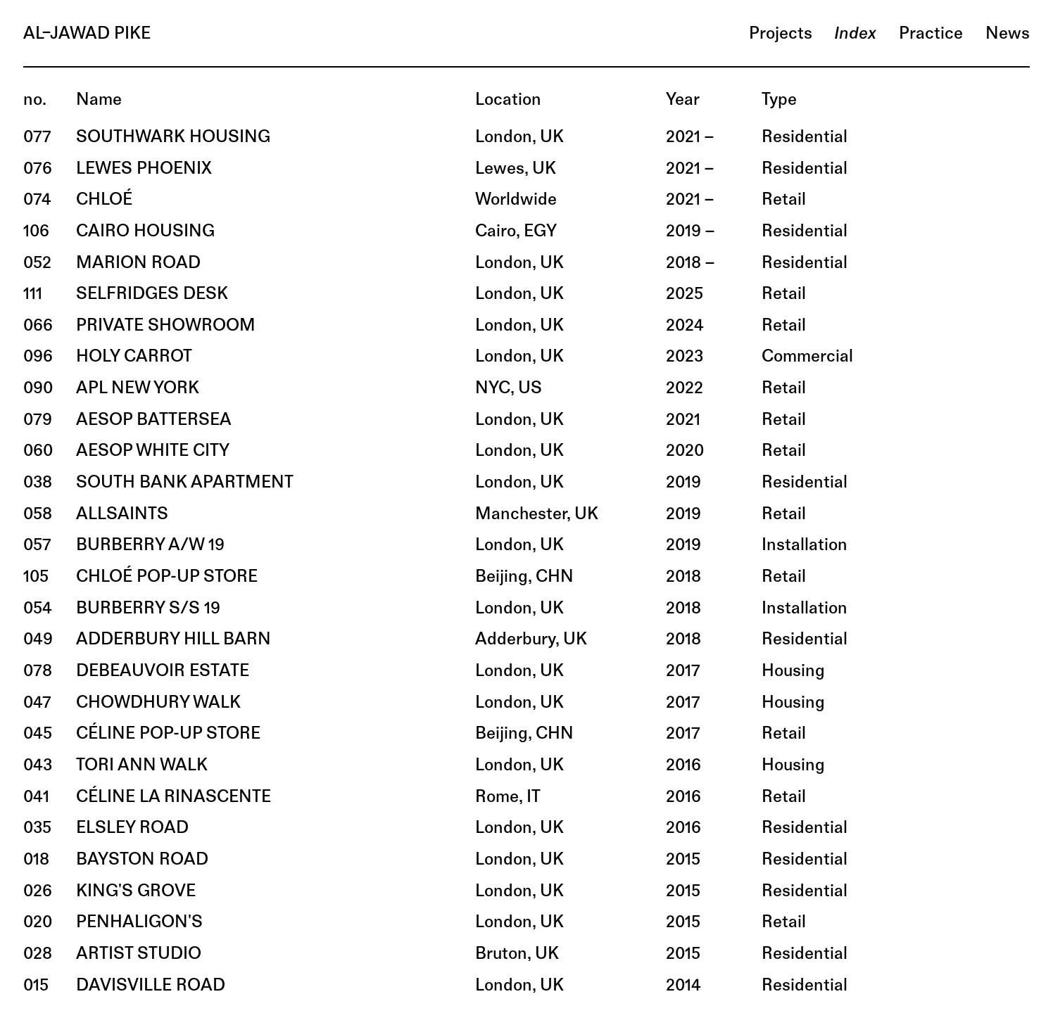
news (1007, 34)
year (683, 100)
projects (780, 34)
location (508, 100)
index (855, 34)
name (99, 100)
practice (931, 34)
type (779, 100)
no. (34, 100)
